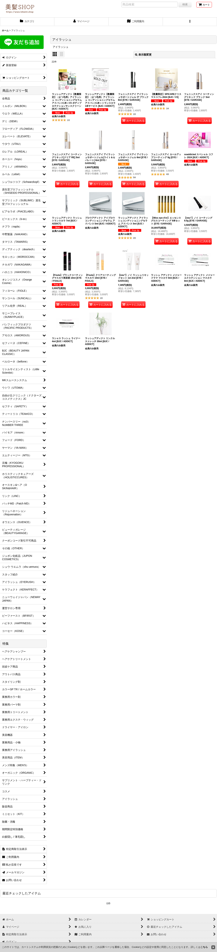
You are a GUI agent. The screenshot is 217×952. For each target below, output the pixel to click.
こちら (204, 947)
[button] (190, 22)
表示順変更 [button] (143, 54)
